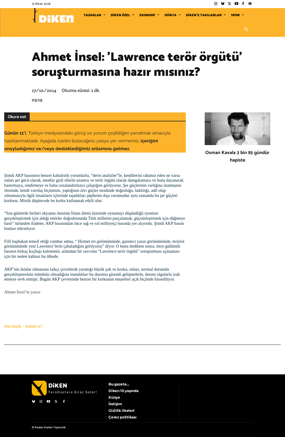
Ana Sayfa (12, 326)
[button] (246, 29)
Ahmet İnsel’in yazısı (22, 292)
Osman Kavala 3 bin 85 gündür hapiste (237, 156)
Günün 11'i (34, 326)
